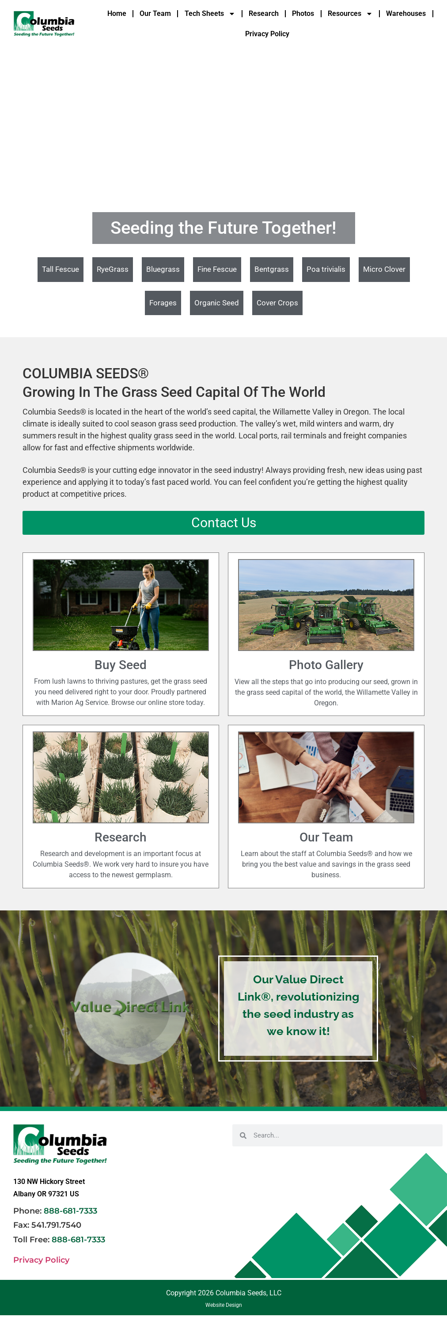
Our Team (155, 13)
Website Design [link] (223, 1305)
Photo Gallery (326, 665)
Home (116, 13)
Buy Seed (121, 665)
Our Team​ (326, 837)
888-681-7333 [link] (70, 1211)
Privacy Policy (267, 34)
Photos (303, 13)
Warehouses (406, 13)
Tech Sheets (210, 14)
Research (264, 13)
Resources (350, 14)
